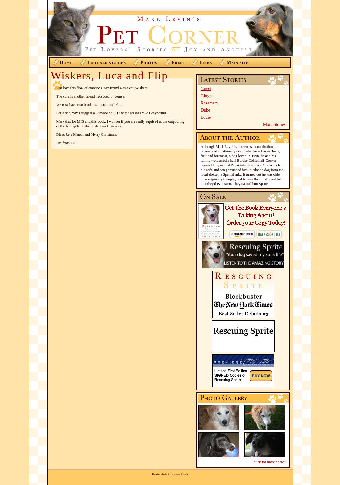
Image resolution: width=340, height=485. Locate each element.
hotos (149, 62)
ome (66, 62)
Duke (205, 110)
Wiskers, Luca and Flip (109, 75)
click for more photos (270, 462)
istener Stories (106, 62)
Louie (206, 117)
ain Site (238, 62)
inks (205, 62)
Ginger (207, 96)
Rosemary (210, 103)
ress (178, 62)
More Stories (274, 124)
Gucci (206, 88)
